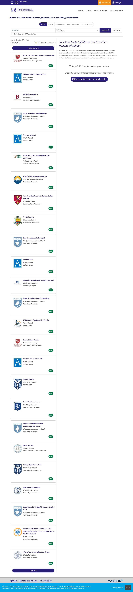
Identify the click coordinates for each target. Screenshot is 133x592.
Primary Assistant (29, 135)
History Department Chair (32, 465)
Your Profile (100, 10)
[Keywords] (33, 30)
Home (80, 10)
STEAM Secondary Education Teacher (36, 320)
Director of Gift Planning (31, 487)
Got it (128, 587)
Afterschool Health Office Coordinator (36, 552)
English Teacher (28, 379)
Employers (117, 2)
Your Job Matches (73, 24)
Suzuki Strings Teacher (31, 340)
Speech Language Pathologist (34, 238)
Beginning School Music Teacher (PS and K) (38, 280)
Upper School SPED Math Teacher (35, 113)
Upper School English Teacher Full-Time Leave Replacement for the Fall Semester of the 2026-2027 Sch (38, 531)
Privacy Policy (45, 580)
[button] (116, 30)
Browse (50, 24)
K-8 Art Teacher (28, 217)
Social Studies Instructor (32, 402)
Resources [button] (115, 10)
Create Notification (47, 43)
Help (13, 580)
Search (43, 24)
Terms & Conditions (28, 580)
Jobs (88, 10)
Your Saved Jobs (87, 24)
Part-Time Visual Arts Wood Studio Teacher (38, 55)
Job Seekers (104, 2)
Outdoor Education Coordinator (34, 74)
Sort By (14, 43)
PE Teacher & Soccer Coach (32, 359)
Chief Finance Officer (30, 95)
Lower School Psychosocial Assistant (36, 298)
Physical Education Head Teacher (35, 176)
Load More (33, 570)
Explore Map (60, 24)
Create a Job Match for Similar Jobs (89, 79)
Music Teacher (28, 445)
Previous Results (33, 48)
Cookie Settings (117, 587)
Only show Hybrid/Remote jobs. (25, 34)
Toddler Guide (28, 259)
